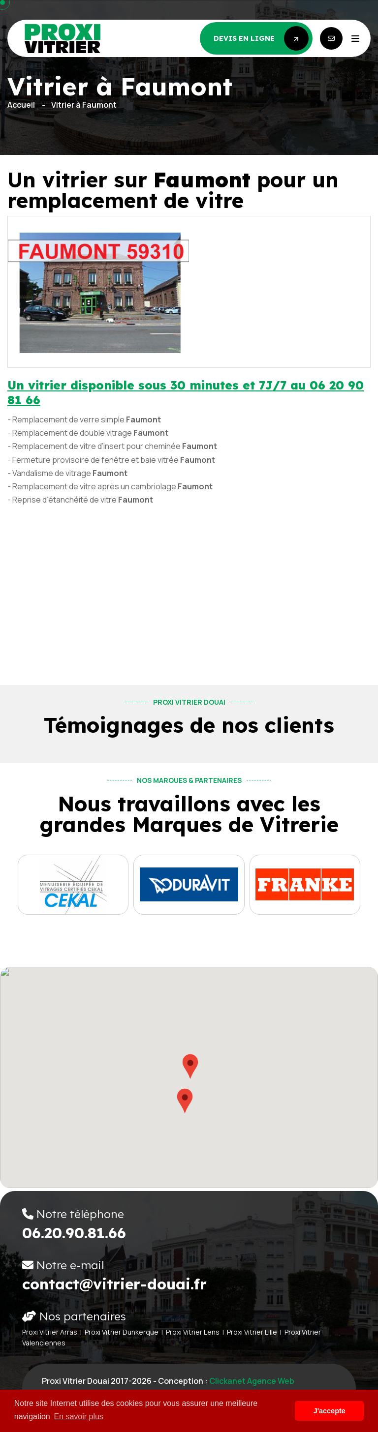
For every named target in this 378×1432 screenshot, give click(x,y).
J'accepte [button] (330, 1411)
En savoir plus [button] (78, 1416)
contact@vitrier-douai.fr (114, 1284)
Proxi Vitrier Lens (193, 1332)
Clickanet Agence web (251, 1380)
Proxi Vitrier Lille (252, 1332)
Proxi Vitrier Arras (49, 1332)
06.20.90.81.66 (74, 1232)
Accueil (21, 104)
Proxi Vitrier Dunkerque (121, 1332)
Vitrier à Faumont (84, 104)
